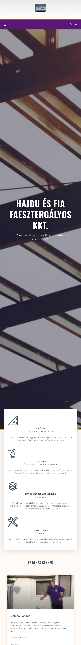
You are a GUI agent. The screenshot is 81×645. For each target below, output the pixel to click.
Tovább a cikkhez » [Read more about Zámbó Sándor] (19, 638)
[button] (5, 24)
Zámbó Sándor (20, 616)
